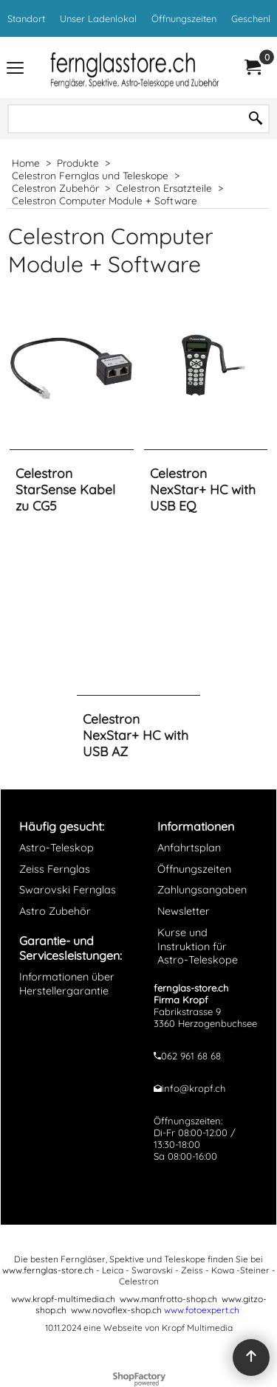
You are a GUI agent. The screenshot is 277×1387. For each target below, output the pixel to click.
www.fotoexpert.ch (201, 1309)
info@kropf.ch (193, 1088)
